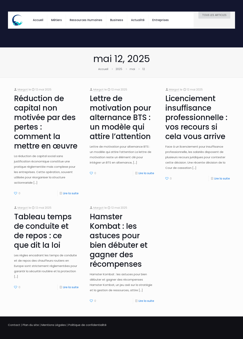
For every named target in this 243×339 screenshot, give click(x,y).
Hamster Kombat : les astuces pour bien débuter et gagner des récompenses (119, 240)
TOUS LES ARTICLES (214, 15)
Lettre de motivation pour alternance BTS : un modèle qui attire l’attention (120, 117)
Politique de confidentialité (87, 325)
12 (143, 69)
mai (132, 69)
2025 (119, 69)
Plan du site (31, 325)
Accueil (103, 69)
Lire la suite (71, 193)
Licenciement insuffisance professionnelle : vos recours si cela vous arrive (196, 117)
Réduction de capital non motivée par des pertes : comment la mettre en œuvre (45, 122)
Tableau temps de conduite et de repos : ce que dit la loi (43, 230)
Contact (14, 325)
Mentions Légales (53, 325)
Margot (23, 89)
